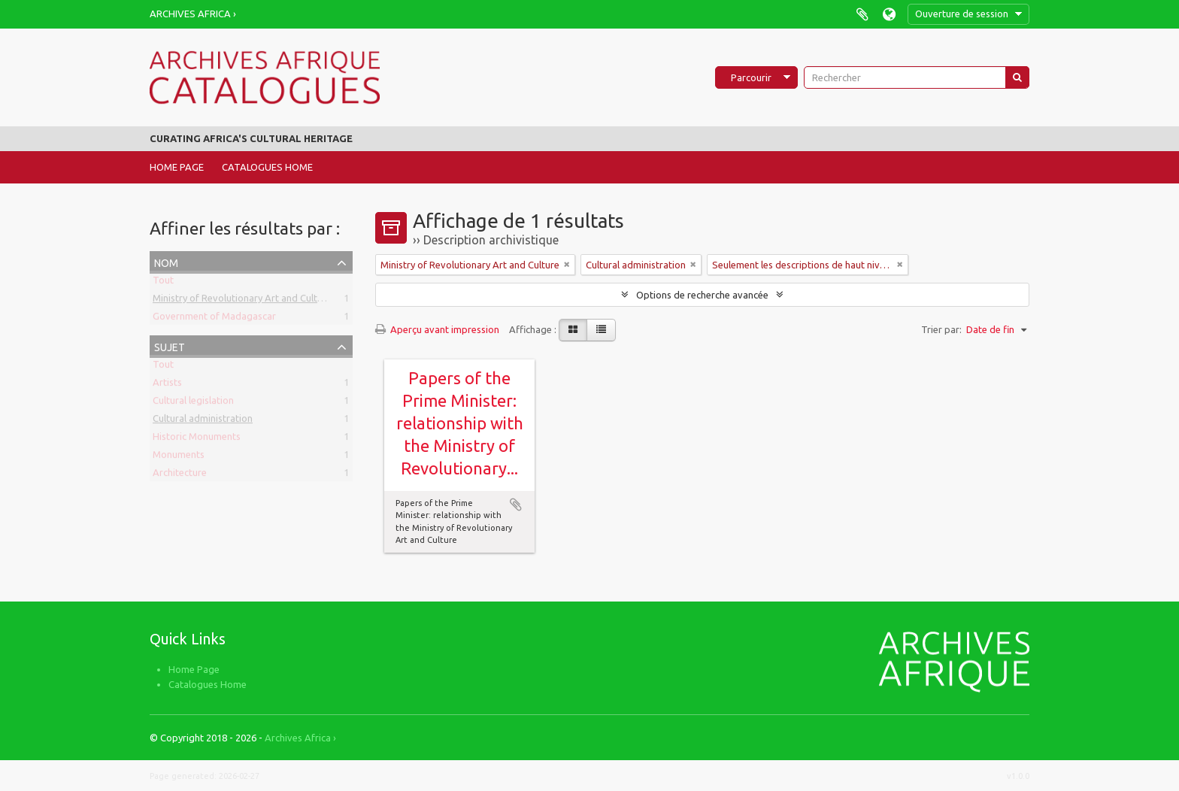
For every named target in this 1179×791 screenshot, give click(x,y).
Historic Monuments (197, 439)
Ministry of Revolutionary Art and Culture (242, 300)
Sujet (169, 345)
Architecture (180, 475)
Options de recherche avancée (702, 294)
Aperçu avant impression (437, 329)
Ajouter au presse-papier (515, 504)
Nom (166, 261)
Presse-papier (862, 14)
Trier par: (941, 329)
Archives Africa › (193, 13)
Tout (163, 282)
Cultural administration (203, 421)
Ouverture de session (961, 13)
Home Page (177, 167)
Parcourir (751, 77)
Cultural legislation (193, 403)
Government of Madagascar (214, 319)
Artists (167, 385)
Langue (889, 14)
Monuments (179, 457)
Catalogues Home (267, 167)
